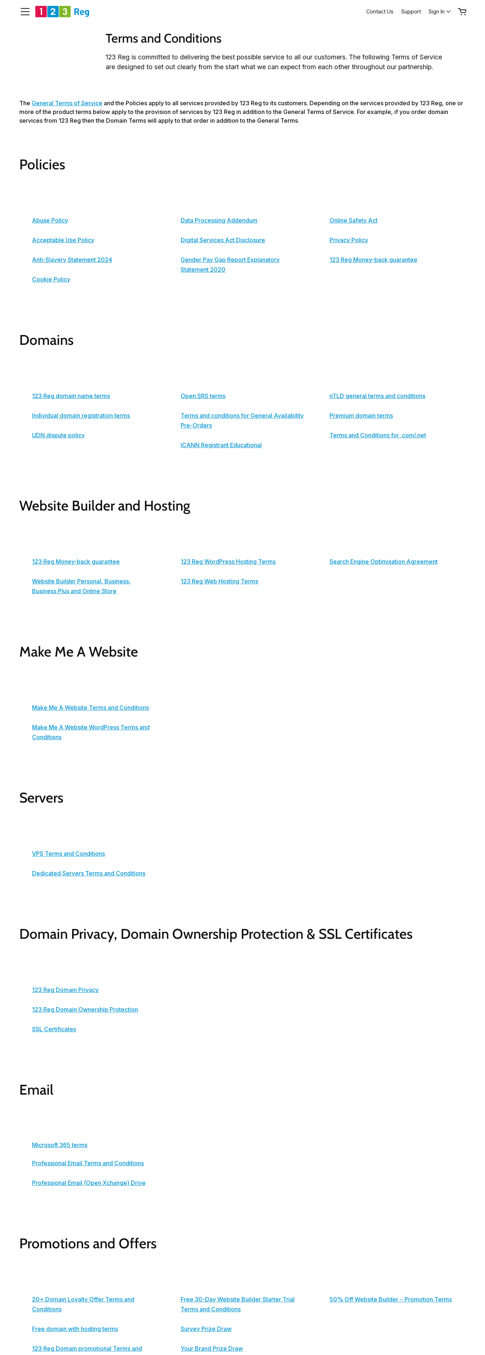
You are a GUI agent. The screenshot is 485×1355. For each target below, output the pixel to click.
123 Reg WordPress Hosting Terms (228, 561)
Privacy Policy (349, 240)
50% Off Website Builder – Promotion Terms (391, 1299)
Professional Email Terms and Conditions (88, 1163)
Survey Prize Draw (206, 1328)
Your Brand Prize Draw (212, 1348)
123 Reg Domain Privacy (65, 989)
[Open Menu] (22, 12)
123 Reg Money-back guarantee (373, 259)
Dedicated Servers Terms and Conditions (88, 873)
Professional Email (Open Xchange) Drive (89, 1182)
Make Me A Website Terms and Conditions (90, 707)
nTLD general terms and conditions (377, 395)
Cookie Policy (51, 279)
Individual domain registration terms (81, 415)
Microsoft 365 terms (59, 1145)
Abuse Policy (50, 220)
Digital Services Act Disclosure (223, 240)
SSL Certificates (54, 1029)
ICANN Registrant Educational (221, 445)
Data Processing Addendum (219, 220)
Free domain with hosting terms (75, 1328)
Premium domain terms (361, 415)
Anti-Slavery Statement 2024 (72, 259)
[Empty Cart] (462, 11)
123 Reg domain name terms (71, 395)
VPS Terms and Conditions (68, 853)
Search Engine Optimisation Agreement (384, 561)
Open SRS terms (203, 395)
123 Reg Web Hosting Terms (219, 581)
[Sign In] (440, 11)
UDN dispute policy (58, 435)
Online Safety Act (354, 220)
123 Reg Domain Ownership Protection (85, 1009)
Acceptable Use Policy (63, 240)
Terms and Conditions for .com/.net (378, 435)
